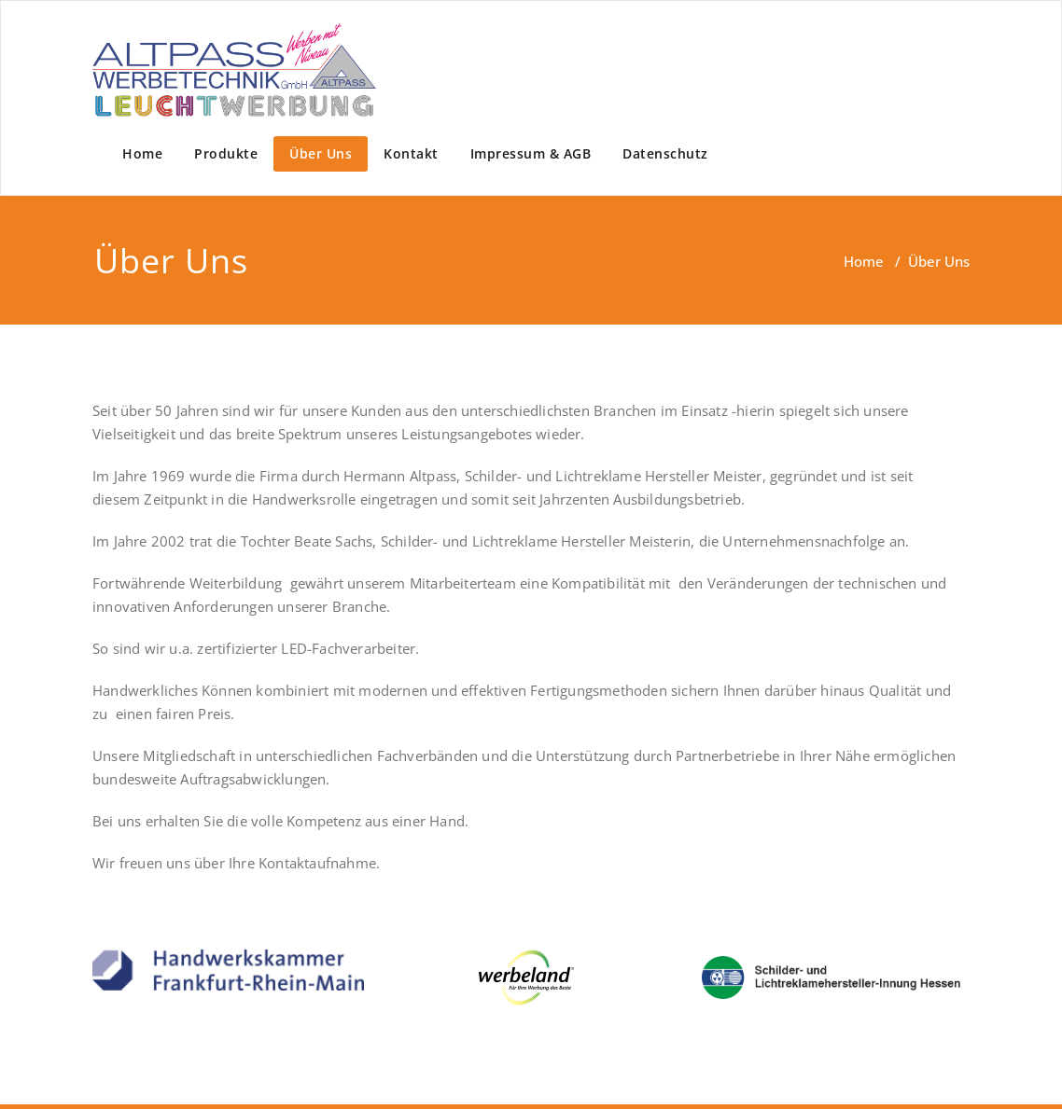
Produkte (226, 153)
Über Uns (320, 153)
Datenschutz (665, 153)
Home (142, 153)
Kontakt (411, 153)
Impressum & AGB (531, 153)
